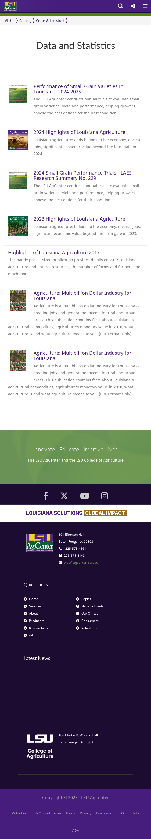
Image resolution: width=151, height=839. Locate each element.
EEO (120, 813)
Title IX (134, 813)
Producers (34, 620)
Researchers (36, 628)
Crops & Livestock (50, 20)
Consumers (87, 620)
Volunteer (20, 813)
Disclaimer (104, 813)
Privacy (85, 813)
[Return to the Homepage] (6, 20)
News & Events (90, 606)
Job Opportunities (47, 813)
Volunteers (87, 628)
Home (31, 599)
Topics (83, 599)
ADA (75, 830)
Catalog (25, 20)
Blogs (70, 813)
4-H (29, 635)
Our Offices (87, 613)
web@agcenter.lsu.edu (81, 562)
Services (33, 606)
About (31, 613)
